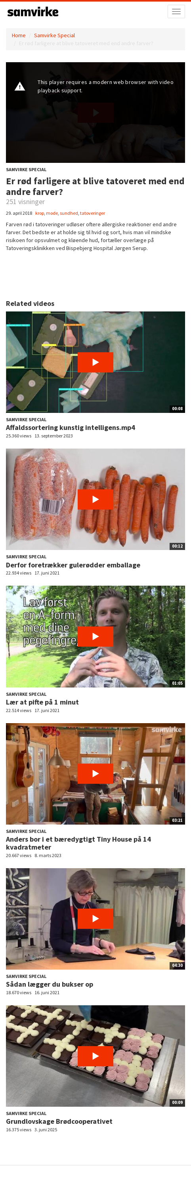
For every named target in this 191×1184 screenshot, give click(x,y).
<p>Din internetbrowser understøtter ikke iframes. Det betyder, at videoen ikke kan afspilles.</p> (95, 112)
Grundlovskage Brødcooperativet (59, 1121)
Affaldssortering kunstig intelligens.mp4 (70, 427)
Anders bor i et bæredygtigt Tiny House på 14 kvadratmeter (78, 843)
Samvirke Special (54, 35)
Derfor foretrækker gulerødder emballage (73, 564)
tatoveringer (92, 213)
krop (39, 213)
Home (19, 35)
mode (52, 213)
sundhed (69, 213)
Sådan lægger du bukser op (49, 984)
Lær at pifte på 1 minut (42, 702)
